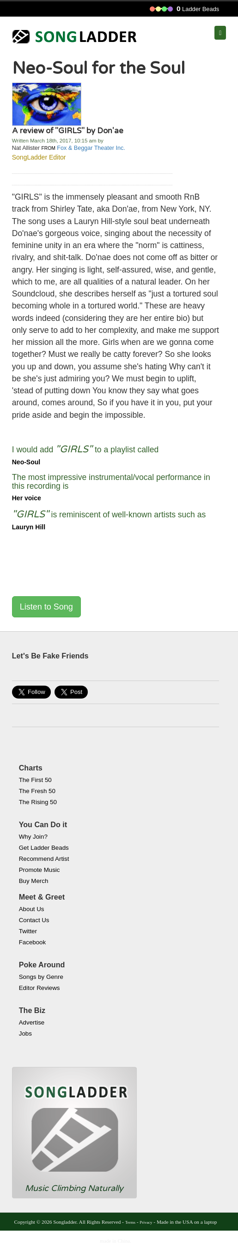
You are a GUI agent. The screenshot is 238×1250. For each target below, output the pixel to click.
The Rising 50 (38, 802)
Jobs (25, 1033)
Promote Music (39, 869)
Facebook (32, 942)
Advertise (31, 1022)
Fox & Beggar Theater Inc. (91, 148)
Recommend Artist (44, 858)
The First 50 (35, 779)
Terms (130, 1222)
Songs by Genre (41, 976)
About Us (31, 909)
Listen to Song (46, 606)
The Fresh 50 (37, 791)
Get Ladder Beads (44, 847)
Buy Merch (34, 880)
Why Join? (33, 836)
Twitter (28, 931)
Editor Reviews (39, 987)
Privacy (146, 1222)
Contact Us (34, 920)
